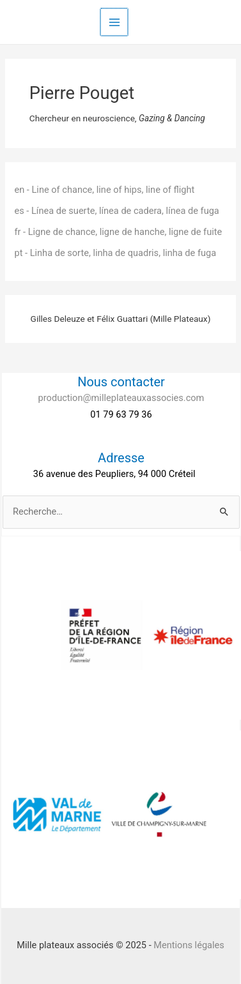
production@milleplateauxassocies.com (121, 398)
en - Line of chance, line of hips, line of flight (104, 189)
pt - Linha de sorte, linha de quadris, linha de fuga (115, 253)
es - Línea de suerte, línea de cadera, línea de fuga (116, 210)
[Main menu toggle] (114, 22)
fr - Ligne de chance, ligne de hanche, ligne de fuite (118, 232)
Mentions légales (188, 945)
